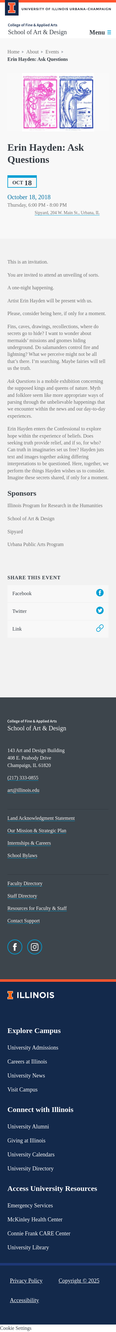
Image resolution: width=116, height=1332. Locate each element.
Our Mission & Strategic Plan (36, 830)
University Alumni (28, 1126)
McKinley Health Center (34, 1219)
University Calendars (30, 1154)
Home (13, 51)
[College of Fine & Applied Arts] (37, 25)
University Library (28, 1247)
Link (58, 629)
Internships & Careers (29, 843)
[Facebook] (14, 946)
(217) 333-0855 (22, 777)
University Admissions (32, 1048)
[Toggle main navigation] (100, 32)
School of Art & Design (37, 32)
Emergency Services (30, 1205)
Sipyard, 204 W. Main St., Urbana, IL (67, 212)
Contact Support (23, 920)
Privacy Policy (26, 1281)
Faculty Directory (24, 883)
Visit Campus (22, 1089)
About (32, 51)
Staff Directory (22, 895)
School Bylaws (22, 855)
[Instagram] (34, 946)
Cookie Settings (16, 1328)
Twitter (58, 611)
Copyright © (79, 1281)
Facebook (58, 594)
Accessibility (24, 1300)
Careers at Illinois (27, 1062)
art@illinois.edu (23, 790)
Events (52, 51)
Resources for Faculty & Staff (37, 908)
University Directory (30, 1168)
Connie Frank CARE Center (38, 1233)
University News (26, 1075)
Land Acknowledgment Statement (41, 818)
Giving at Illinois (26, 1140)
